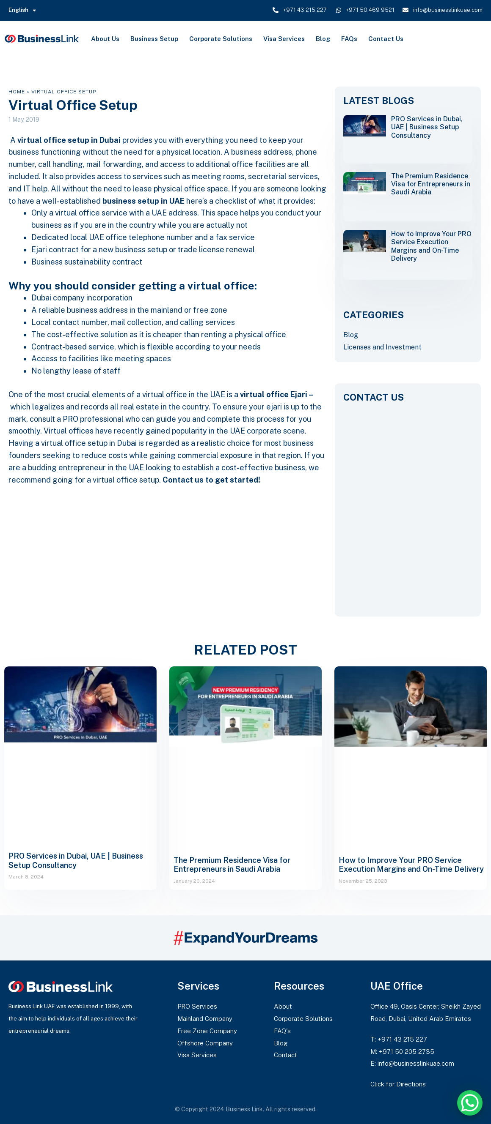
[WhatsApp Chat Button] (470, 1103)
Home (16, 92)
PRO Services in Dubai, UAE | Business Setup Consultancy (427, 127)
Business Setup (154, 38)
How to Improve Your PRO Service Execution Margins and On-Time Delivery (431, 246)
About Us (105, 38)
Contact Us (385, 38)
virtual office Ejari (273, 394)
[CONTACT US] (408, 502)
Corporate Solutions (220, 38)
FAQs (349, 38)
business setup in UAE (143, 200)
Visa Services (284, 38)
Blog (323, 38)
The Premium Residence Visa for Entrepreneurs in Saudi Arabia (430, 184)
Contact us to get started (210, 479)
